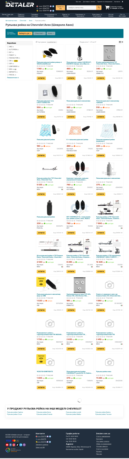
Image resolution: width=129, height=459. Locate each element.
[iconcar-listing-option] (122, 42)
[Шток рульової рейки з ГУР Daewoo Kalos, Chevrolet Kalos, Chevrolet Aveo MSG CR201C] (50, 247)
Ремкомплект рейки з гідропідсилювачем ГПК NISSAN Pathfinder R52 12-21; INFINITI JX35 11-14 (49, 334)
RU (11, 1)
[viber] (10, 445)
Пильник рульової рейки (46, 140)
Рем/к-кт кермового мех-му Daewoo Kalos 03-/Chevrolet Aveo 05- (108, 295)
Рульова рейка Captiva (15, 413)
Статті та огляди (102, 450)
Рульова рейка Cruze (14, 415)
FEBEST (11, 55)
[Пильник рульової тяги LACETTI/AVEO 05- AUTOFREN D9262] (50, 92)
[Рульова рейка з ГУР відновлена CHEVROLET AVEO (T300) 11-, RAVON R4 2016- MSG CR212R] (109, 247)
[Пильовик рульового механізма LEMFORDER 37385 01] (79, 92)
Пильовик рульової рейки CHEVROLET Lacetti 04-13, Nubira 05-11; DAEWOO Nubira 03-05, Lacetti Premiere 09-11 (79, 373)
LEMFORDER (13, 66)
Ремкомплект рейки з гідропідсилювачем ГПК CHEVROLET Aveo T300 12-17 (77, 334)
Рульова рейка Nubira (102, 413)
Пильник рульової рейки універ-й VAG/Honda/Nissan (49, 63)
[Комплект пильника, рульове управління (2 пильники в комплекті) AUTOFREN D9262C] (79, 169)
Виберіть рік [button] (25, 33)
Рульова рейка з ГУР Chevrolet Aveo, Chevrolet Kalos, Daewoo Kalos (107, 218)
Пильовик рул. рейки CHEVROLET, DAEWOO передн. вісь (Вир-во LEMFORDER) (79, 63)
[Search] (98, 7)
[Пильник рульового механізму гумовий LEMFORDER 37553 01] (109, 92)
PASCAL (11, 75)
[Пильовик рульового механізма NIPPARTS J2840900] (109, 169)
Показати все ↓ (13, 77)
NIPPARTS (12, 72)
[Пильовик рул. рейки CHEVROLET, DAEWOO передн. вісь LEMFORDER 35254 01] (80, 53)
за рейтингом (51, 42)
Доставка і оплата (89, 1)
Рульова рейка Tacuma (103, 415)
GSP (10, 63)
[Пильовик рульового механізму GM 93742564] (50, 285)
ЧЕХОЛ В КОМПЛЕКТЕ (45, 372)
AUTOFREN (13, 49)
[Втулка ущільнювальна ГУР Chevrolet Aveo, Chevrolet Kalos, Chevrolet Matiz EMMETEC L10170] (109, 53)
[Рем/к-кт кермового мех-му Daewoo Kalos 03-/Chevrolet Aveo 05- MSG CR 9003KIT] (109, 285)
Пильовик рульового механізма (78, 101)
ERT (10, 52)
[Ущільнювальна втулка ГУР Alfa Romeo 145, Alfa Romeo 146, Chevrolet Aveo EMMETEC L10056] (79, 285)
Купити (41, 78)
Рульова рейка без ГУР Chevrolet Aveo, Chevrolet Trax (49, 179)
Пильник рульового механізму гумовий (107, 101)
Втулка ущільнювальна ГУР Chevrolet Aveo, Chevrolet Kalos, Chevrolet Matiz (108, 63)
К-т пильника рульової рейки (77, 140)
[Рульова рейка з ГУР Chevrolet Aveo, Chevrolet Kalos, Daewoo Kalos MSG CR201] (109, 208)
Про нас (78, 1)
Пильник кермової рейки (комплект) (105, 140)
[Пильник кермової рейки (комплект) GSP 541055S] (109, 130)
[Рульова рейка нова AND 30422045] (109, 363)
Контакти (117, 1)
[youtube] (7, 445)
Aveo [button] (51, 33)
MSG (11, 69)
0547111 (43, 6)
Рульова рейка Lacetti (73, 413)
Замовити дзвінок (42, 445)
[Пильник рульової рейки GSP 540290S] (50, 130)
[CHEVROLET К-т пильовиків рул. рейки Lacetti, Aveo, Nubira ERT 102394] (79, 208)
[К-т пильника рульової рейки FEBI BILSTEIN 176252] (79, 130)
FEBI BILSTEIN (13, 58)
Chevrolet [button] (39, 33)
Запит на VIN (40, 448)
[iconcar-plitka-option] (120, 42)
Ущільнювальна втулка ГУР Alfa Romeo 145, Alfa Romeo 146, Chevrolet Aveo (79, 295)
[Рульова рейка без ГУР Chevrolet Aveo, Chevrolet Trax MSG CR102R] (50, 169)
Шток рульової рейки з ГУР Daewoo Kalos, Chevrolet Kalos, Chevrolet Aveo (50, 256)
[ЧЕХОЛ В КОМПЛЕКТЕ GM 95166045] (50, 363)
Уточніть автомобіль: (11, 33)
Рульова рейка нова (103, 372)
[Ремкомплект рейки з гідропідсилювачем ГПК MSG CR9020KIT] (109, 324)
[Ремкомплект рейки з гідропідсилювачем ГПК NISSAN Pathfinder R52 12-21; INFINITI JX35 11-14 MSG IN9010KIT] (50, 324)
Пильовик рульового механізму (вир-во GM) (49, 295)
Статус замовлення (103, 437)
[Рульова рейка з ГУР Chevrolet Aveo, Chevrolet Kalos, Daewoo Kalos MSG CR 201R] (79, 247)
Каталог (99, 452)
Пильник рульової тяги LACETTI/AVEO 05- (45, 101)
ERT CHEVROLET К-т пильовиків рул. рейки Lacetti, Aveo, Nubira (78, 218)
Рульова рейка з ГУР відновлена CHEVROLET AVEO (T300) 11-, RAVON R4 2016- (108, 256)
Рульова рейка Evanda (44, 415)
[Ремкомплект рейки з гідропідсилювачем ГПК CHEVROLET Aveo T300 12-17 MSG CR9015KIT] (79, 324)
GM (12, 61)
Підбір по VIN (60, 8)
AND (10, 46)
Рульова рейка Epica (44, 413)
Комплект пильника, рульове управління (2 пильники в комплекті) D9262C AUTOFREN (78, 179)
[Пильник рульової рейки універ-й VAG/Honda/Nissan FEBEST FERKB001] (50, 53)
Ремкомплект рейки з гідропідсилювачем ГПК (105, 334)
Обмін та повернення (103, 445)
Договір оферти (102, 447)
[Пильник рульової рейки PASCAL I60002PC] (50, 208)
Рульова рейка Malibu (73, 415)
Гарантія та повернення (104, 1)
